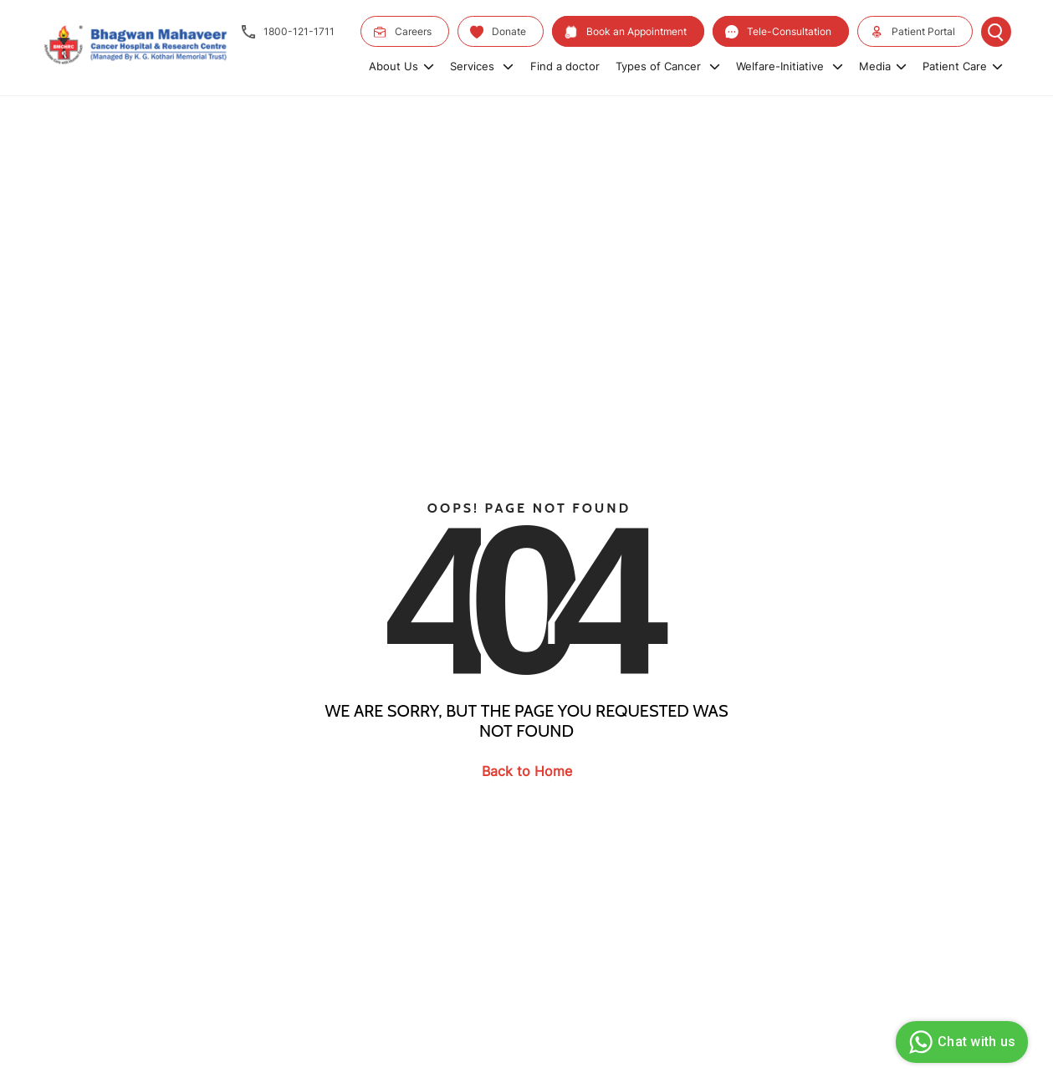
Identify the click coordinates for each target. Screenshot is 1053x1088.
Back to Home (527, 771)
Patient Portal (912, 31)
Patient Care (963, 66)
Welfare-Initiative (789, 66)
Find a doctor (565, 66)
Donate (498, 31)
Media (883, 66)
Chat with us (959, 1042)
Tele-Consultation (778, 31)
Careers (402, 31)
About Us (401, 66)
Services (482, 66)
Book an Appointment (626, 31)
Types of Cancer (668, 66)
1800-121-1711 (288, 31)
